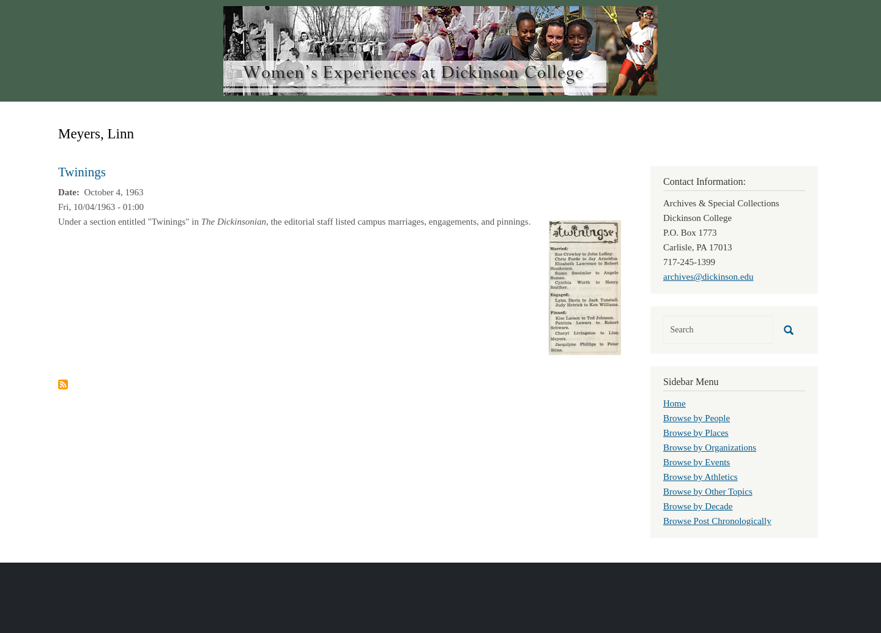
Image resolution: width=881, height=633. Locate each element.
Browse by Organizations (709, 447)
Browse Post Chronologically (717, 521)
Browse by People (696, 418)
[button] (585, 286)
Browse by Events (696, 462)
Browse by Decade (697, 506)
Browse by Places (696, 433)
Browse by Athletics (700, 477)
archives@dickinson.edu (708, 277)
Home (674, 403)
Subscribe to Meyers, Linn (63, 384)
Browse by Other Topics (708, 491)
